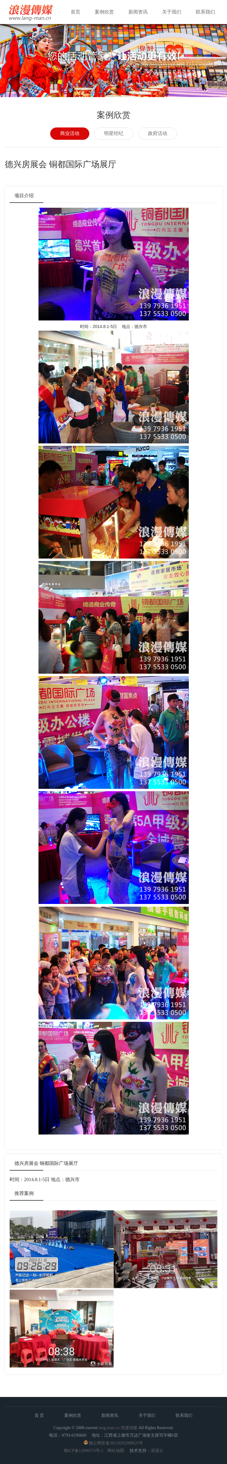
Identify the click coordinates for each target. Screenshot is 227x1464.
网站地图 (115, 1450)
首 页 (39, 1415)
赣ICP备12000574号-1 (83, 1450)
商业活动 (69, 133)
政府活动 (157, 133)
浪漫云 (157, 1450)
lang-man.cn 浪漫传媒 (118, 1428)
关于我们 (171, 11)
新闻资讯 (138, 11)
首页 (75, 11)
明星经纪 (113, 133)
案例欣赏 (104, 11)
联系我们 (205, 11)
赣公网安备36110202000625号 (116, 1443)
